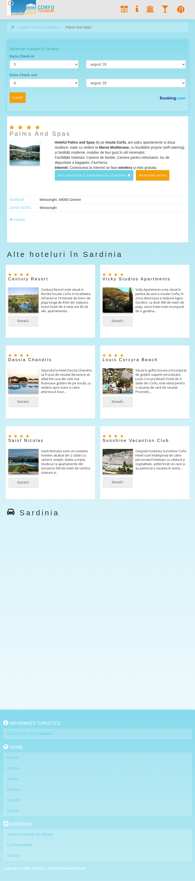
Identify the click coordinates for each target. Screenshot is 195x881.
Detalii (23, 320)
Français (14, 789)
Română (13, 800)
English (13, 758)
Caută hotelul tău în (30, 734)
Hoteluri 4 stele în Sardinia (39, 27)
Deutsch (13, 768)
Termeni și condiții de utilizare (30, 834)
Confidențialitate (19, 845)
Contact (17, 220)
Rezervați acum (152, 175)
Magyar (13, 811)
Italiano (12, 779)
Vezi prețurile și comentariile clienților (94, 175)
